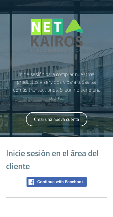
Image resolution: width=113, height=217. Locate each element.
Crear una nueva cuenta (56, 119)
